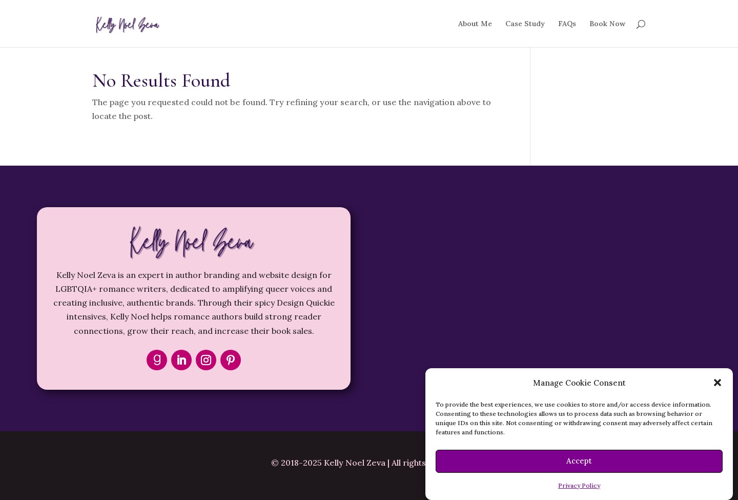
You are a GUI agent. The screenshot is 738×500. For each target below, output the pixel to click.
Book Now (607, 24)
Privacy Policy (579, 485)
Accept (579, 461)
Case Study (525, 24)
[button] (717, 382)
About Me (475, 24)
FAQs (567, 24)
